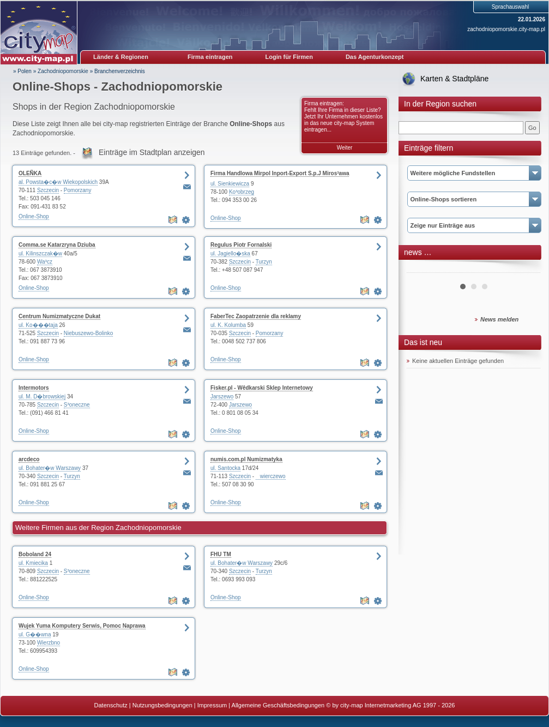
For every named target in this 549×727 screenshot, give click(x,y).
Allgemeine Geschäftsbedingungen (278, 705)
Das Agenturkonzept (375, 56)
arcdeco (29, 459)
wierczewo (271, 476)
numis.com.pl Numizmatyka (246, 459)
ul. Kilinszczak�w (40, 254)
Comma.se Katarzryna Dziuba (57, 245)
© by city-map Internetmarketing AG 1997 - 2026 (390, 705)
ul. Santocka (225, 468)
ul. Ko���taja (38, 325)
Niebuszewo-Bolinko (88, 333)
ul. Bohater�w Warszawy (50, 468)
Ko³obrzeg (241, 192)
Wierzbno (48, 643)
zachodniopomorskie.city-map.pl (506, 29)
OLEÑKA (30, 173)
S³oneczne (77, 405)
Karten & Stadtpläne (454, 78)
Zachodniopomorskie (63, 71)
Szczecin (48, 190)
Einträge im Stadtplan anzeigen (152, 152)
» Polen (22, 71)
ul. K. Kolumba (228, 325)
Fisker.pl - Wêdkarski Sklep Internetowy (261, 388)
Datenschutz (111, 705)
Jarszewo (221, 397)
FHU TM (220, 554)
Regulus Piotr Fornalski (241, 245)
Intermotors (34, 388)
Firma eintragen (210, 56)
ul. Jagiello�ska (230, 254)
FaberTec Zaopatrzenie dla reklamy (255, 316)
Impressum (212, 705)
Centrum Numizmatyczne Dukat (59, 316)
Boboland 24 (35, 554)
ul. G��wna (35, 634)
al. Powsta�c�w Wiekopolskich (58, 182)
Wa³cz (44, 262)
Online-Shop (34, 216)
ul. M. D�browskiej (42, 397)
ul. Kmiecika (33, 563)
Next (526, 268)
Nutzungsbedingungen (162, 705)
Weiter (345, 148)
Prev (421, 268)
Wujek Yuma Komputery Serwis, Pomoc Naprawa (82, 626)
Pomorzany (78, 190)
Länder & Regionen (120, 56)
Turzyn (264, 262)
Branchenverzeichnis (119, 71)
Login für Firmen (289, 56)
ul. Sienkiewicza (229, 184)
